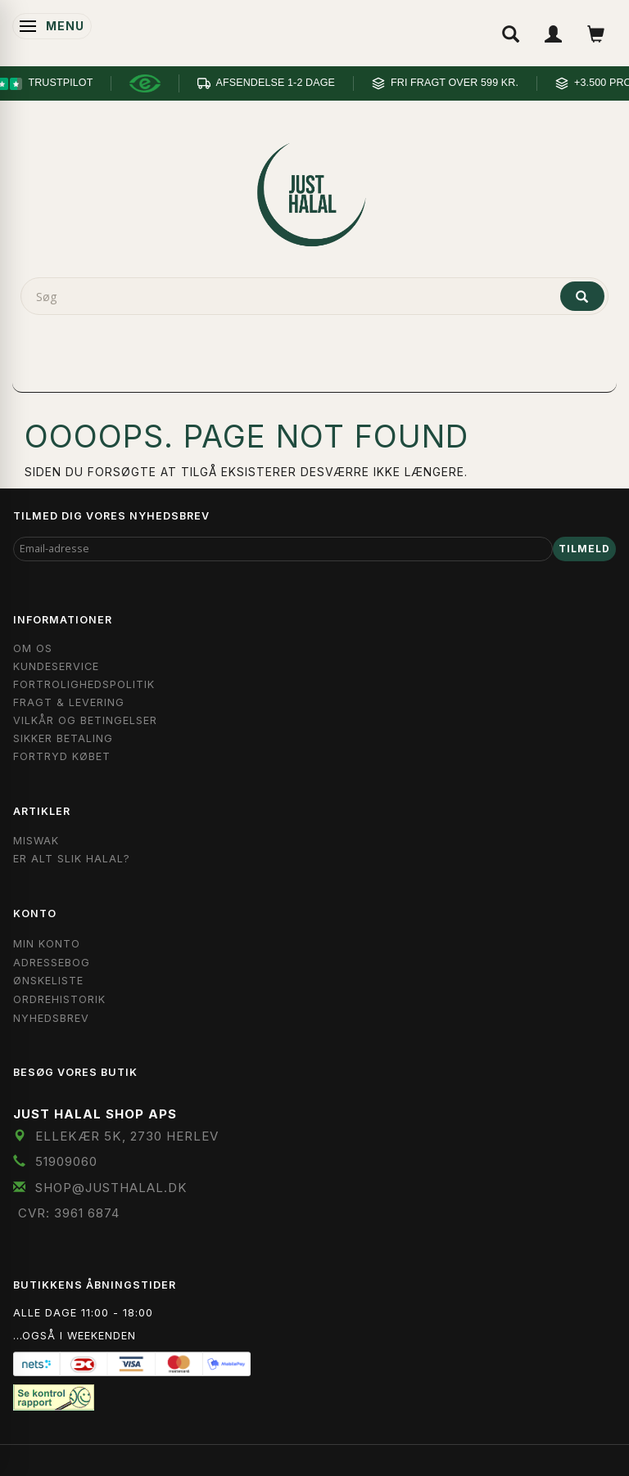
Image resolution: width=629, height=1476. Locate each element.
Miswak (36, 841)
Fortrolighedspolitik (84, 684)
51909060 (66, 1161)
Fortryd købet (62, 756)
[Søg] (582, 296)
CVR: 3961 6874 (69, 1213)
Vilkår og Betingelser (85, 720)
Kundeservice (56, 666)
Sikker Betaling (63, 738)
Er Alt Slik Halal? (71, 859)
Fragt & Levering (68, 702)
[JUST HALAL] (314, 191)
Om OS (32, 648)
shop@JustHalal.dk (111, 1187)
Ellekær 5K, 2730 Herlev (127, 1136)
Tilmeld (584, 548)
